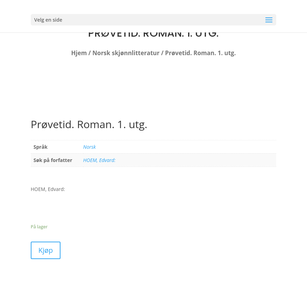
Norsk (89, 147)
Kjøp (45, 250)
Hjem (79, 53)
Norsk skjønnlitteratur (125, 53)
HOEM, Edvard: (99, 160)
